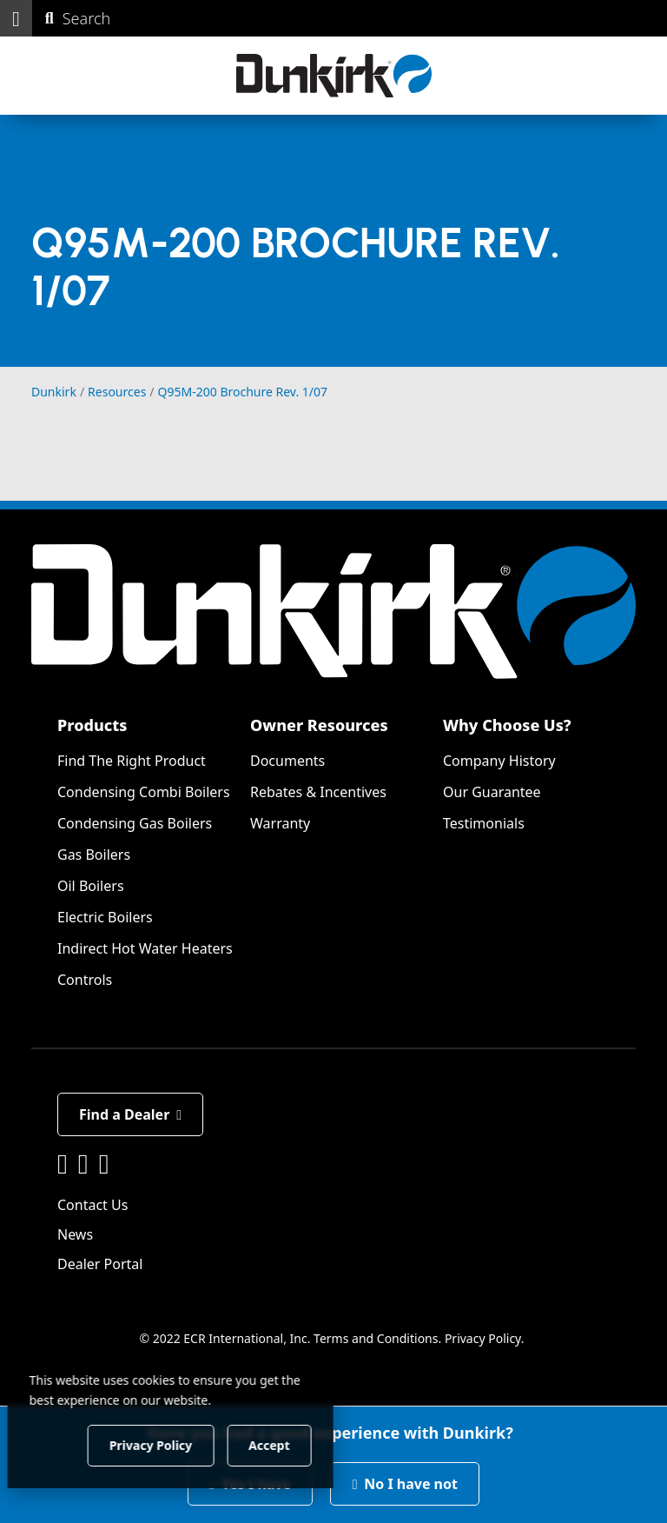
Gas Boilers (93, 854)
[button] (16, 18)
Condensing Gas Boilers (134, 823)
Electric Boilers (105, 917)
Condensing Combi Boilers (143, 791)
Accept (296, 1444)
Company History (499, 760)
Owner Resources (319, 725)
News (75, 1234)
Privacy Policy (483, 1338)
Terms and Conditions (376, 1338)
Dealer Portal (99, 1264)
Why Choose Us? (507, 725)
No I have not (405, 1483)
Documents (287, 760)
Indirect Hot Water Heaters (145, 948)
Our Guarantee (492, 791)
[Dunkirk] (334, 76)
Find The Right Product (131, 760)
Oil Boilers (90, 885)
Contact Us (92, 1204)
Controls (84, 979)
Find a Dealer (130, 1114)
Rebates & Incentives (318, 791)
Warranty (280, 823)
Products (92, 725)
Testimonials (484, 823)
